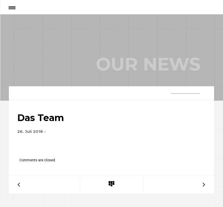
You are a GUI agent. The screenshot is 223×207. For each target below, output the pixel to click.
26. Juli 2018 (30, 131)
